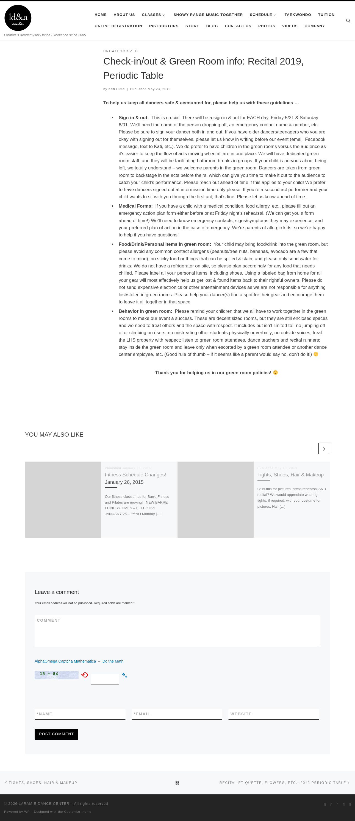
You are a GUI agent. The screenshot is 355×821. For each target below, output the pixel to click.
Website (241, 714)
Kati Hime (117, 89)
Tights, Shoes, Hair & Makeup (290, 474)
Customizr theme (78, 811)
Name (44, 714)
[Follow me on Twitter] (325, 805)
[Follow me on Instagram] (338, 805)
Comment (49, 620)
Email (142, 714)
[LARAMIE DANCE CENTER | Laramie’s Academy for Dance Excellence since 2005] (18, 17)
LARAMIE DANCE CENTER (44, 804)
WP (27, 811)
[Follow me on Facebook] (331, 805)
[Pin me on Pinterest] (350, 805)
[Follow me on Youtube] (344, 805)
